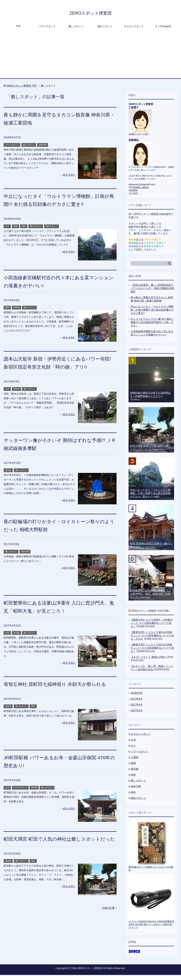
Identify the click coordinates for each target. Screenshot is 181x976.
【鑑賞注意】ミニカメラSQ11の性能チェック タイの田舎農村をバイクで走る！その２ (152, 636)
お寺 (7, 390)
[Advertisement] (90, 56)
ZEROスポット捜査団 (90, 13)
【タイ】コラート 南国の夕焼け (148, 658)
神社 (33, 715)
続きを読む (69, 176)
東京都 (16, 308)
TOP (18, 27)
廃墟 (15, 227)
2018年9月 (137, 694)
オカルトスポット (134, 27)
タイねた (134, 194)
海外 (24, 227)
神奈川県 (42, 146)
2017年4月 (137, 705)
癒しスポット (76, 27)
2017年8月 (137, 700)
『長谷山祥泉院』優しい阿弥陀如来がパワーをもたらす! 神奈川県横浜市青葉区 (152, 289)
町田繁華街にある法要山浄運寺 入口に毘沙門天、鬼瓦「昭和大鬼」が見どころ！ (150, 595)
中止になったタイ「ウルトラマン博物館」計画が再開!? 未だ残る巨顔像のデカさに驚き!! (152, 311)
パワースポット (47, 27)
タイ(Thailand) (163, 27)
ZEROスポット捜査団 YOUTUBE (150, 612)
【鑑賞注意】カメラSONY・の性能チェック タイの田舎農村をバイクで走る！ (152, 624)
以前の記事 (108, 925)
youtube (133, 191)
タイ (7, 227)
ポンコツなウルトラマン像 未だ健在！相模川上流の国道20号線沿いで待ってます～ (152, 323)
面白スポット (104, 27)
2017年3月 (137, 711)
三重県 (134, 758)
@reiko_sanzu (140, 188)
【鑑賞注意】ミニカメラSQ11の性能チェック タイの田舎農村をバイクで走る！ (152, 649)
